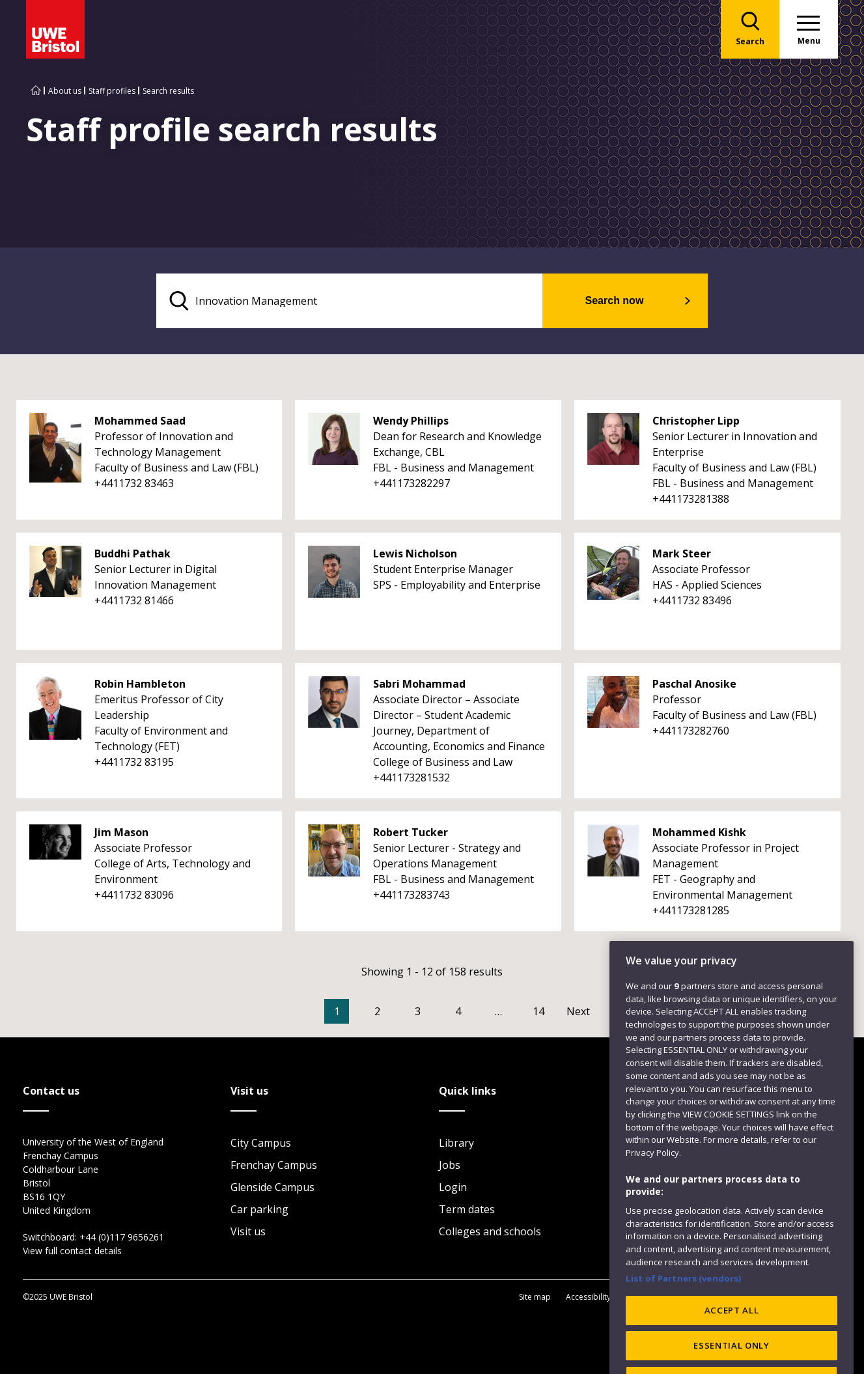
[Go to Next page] (591, 1011)
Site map (535, 1296)
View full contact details (72, 1250)
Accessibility (588, 1296)
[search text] (349, 300)
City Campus (260, 1143)
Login (453, 1187)
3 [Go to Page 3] (418, 1011)
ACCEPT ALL (731, 1347)
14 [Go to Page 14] (538, 1011)
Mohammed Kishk (699, 832)
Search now (614, 300)
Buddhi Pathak (132, 553)
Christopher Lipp (696, 421)
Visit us (248, 1231)
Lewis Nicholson (415, 553)
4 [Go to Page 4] (458, 1011)
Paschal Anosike (694, 684)
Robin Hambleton (140, 684)
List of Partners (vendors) (684, 1315)
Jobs (449, 1165)
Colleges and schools (490, 1231)
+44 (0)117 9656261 (121, 1237)
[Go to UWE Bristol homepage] (36, 90)
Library (456, 1143)
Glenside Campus (272, 1187)
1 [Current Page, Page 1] (337, 1011)
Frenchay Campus (273, 1165)
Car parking (259, 1209)
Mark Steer (681, 553)
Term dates (467, 1209)
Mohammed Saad (140, 421)
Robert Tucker (410, 832)
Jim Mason (121, 832)
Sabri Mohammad (419, 684)
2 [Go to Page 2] (377, 1011)
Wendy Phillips (411, 421)
